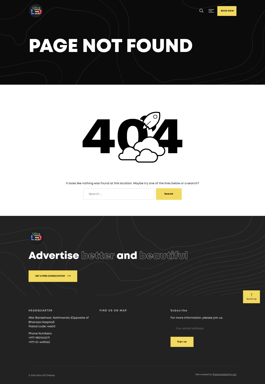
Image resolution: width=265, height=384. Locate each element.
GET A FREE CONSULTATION (52, 276)
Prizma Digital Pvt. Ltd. (224, 375)
